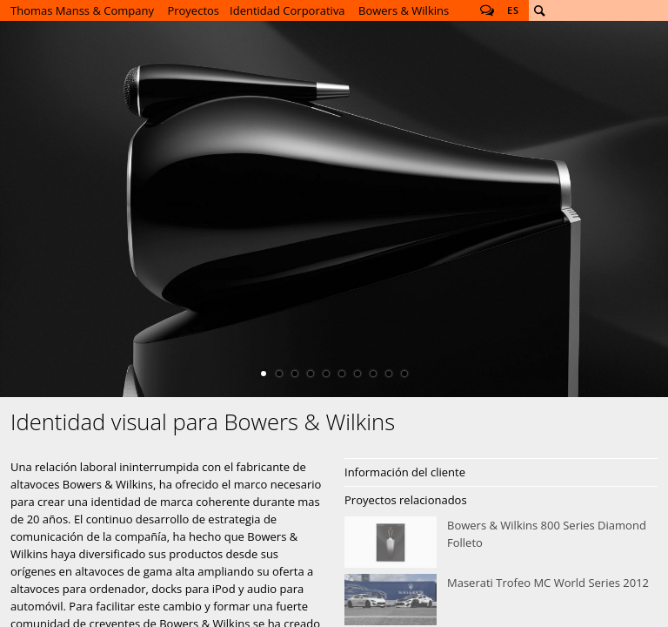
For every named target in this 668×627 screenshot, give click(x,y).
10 (404, 373)
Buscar (539, 10)
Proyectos (193, 10)
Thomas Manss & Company (82, 10)
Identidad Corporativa (287, 10)
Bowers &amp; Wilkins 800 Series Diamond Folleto (501, 543)
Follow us (487, 10)
